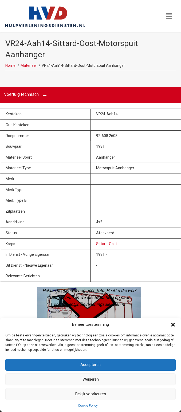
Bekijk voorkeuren (90, 394)
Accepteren (90, 364)
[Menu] (169, 16)
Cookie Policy (88, 405)
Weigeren (90, 379)
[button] (173, 324)
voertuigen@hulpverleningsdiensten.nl (89, 304)
